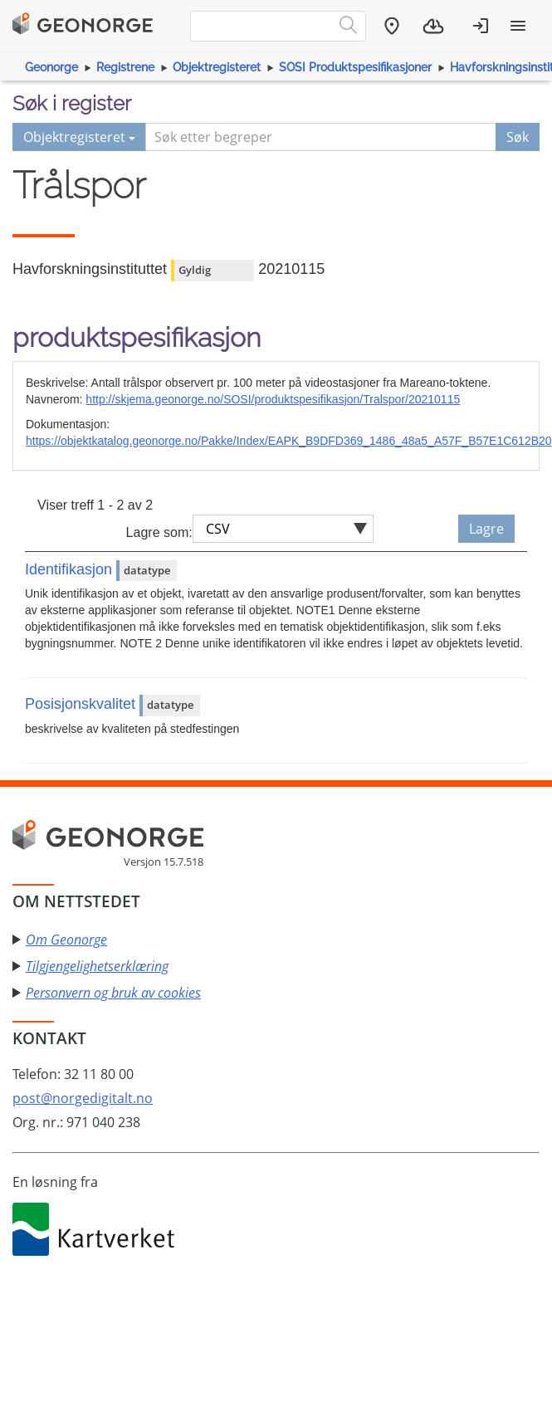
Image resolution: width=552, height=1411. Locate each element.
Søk (517, 137)
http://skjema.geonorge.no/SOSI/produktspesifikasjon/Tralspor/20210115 (272, 399)
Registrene (125, 67)
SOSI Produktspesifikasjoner (355, 67)
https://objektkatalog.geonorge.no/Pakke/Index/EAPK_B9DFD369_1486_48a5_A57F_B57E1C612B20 (289, 440)
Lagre (486, 529)
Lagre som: (159, 532)
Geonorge (51, 67)
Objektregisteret (217, 67)
